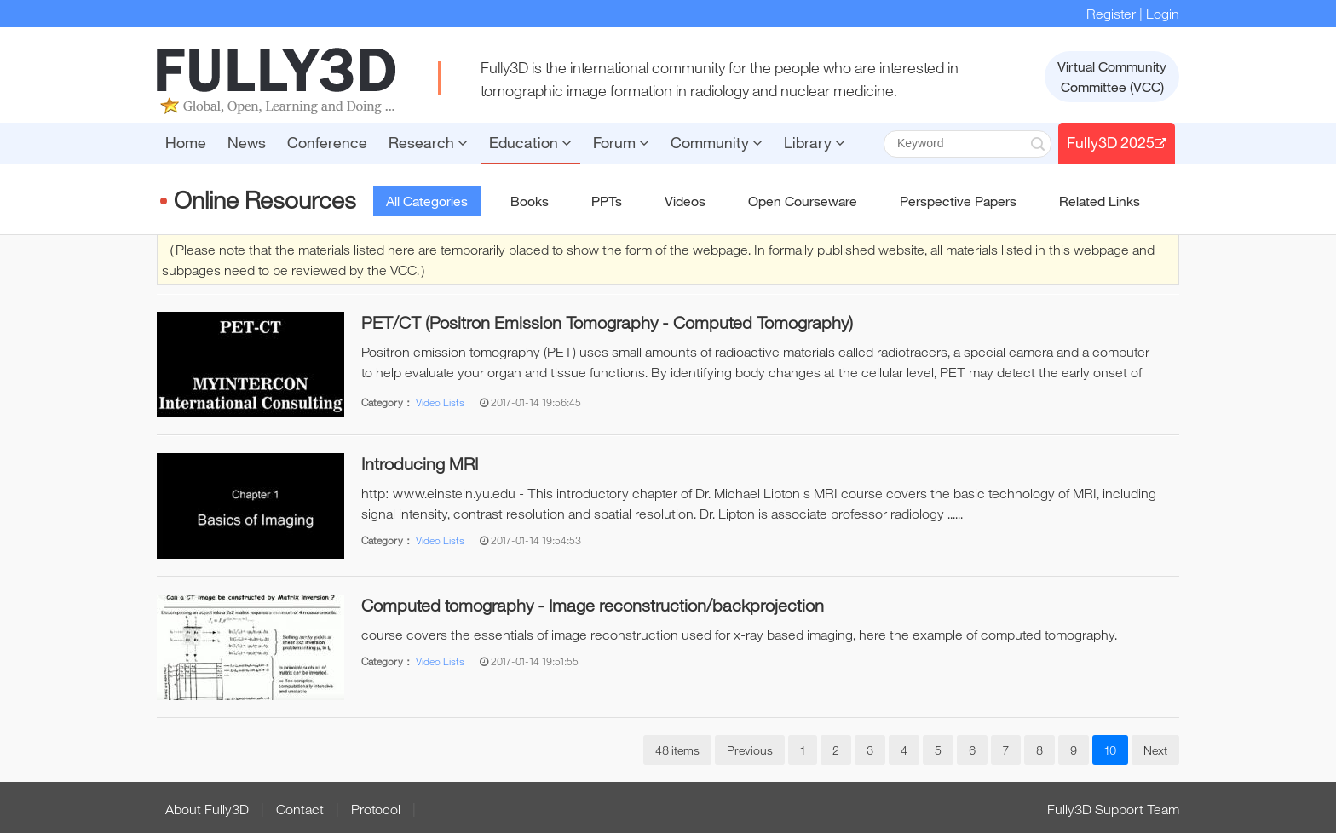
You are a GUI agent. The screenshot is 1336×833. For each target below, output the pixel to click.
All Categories (427, 201)
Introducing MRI (419, 463)
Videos (685, 201)
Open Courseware (802, 201)
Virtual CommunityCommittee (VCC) (1111, 76)
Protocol (375, 809)
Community (717, 142)
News (246, 142)
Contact (300, 809)
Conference (327, 142)
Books (529, 201)
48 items (677, 750)
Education (530, 142)
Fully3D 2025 (1116, 142)
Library (814, 142)
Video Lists (440, 402)
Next (1155, 750)
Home (185, 142)
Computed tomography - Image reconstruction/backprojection (592, 605)
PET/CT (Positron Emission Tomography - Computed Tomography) (607, 322)
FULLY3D (276, 81)
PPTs (606, 201)
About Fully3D (207, 809)
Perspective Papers (958, 201)
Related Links (1099, 201)
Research (428, 142)
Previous (750, 750)
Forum (621, 142)
